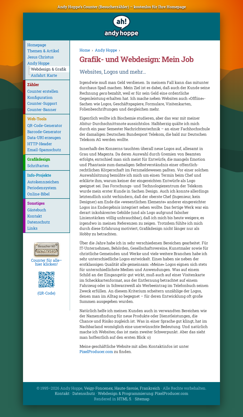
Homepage (36, 44)
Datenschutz (38, 221)
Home (84, 50)
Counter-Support (42, 103)
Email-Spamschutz (44, 149)
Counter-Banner (41, 109)
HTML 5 (124, 398)
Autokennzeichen (43, 181)
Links (32, 228)
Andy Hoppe (38, 63)
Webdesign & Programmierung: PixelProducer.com (143, 393)
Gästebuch (36, 209)
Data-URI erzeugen (44, 137)
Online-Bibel (38, 193)
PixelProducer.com (96, 351)
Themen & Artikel (43, 50)
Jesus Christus (40, 56)
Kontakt (34, 215)
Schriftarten (38, 165)
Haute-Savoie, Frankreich (137, 388)
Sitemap (142, 398)
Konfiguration (40, 97)
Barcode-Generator (44, 131)
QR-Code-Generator (44, 125)
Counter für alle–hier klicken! (46, 260)
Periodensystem (41, 187)
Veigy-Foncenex (98, 388)
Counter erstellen (42, 91)
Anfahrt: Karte (44, 75)
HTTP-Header (39, 143)
